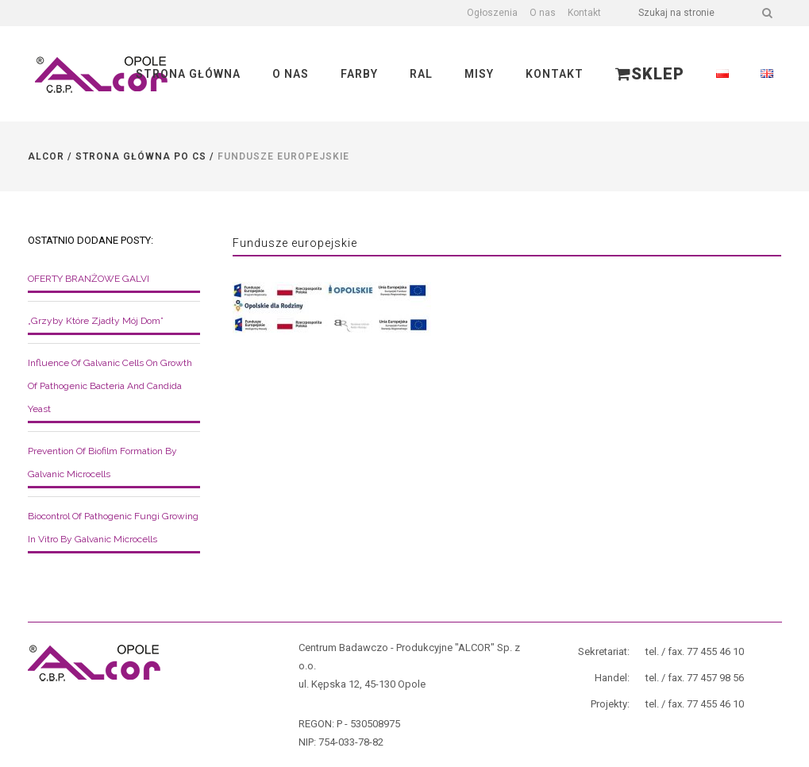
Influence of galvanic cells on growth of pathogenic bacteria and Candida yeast (110, 385)
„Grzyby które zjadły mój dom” (96, 320)
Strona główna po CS (140, 156)
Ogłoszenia (492, 12)
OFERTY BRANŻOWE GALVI (88, 278)
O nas (543, 12)
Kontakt (584, 12)
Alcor (46, 156)
